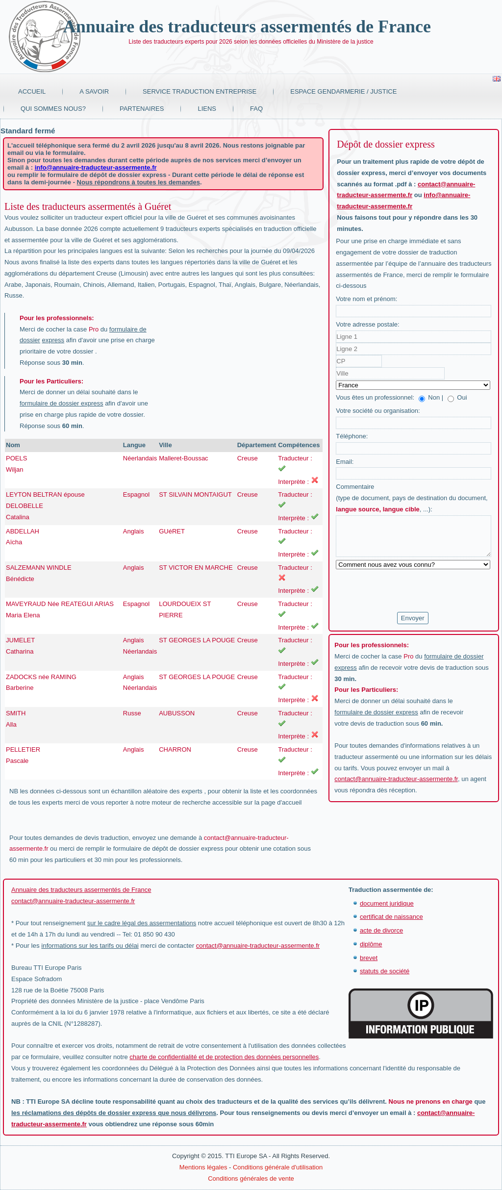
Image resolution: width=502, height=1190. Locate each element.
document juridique (387, 903)
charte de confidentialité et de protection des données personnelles (224, 1057)
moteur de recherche (180, 802)
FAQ (256, 108)
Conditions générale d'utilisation (278, 1167)
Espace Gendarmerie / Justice (343, 91)
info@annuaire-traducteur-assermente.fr (96, 167)
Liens (207, 108)
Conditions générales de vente (251, 1178)
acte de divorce (381, 930)
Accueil (32, 91)
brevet (368, 958)
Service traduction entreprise (199, 91)
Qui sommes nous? (53, 108)
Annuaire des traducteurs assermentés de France (247, 26)
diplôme (371, 944)
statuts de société (384, 971)
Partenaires (142, 108)
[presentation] (410, 591)
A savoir (94, 91)
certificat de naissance (391, 916)
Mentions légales (203, 1167)
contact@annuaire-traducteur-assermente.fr (396, 779)
